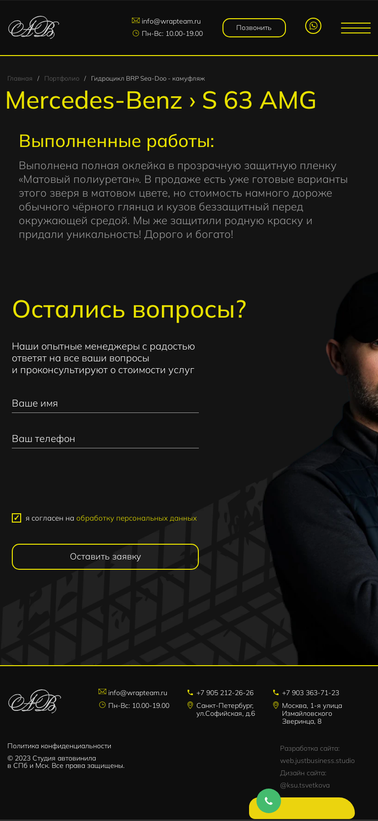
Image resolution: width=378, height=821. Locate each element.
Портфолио (61, 80)
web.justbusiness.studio (317, 762)
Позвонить (255, 27)
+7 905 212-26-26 (224, 694)
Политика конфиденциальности (59, 747)
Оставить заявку (105, 557)
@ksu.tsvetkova (305, 786)
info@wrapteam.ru (173, 21)
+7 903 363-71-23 (310, 694)
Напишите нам (296, 811)
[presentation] (105, 486)
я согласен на (111, 519)
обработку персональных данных (136, 519)
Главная (19, 80)
